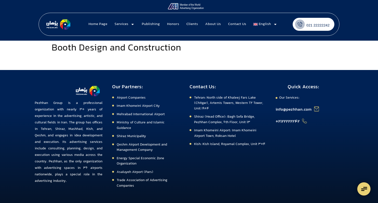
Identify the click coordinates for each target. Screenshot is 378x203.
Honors (173, 24)
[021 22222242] (300, 24)
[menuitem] (265, 24)
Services (125, 24)
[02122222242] (304, 121)
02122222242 (288, 121)
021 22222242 (318, 25)
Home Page (97, 24)
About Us (213, 24)
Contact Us (237, 24)
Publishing (151, 24)
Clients (192, 24)
